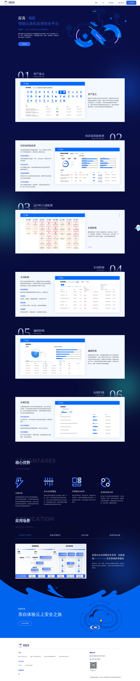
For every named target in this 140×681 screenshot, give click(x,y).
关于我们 (111, 3)
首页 (96, 3)
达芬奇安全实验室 (29, 665)
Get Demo (121, 3)
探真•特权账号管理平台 (64, 656)
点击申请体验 (25, 623)
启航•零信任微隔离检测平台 (50, 656)
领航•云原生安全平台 (22, 656)
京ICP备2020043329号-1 (115, 677)
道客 (19, 674)
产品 (103, 3)
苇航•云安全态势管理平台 (35, 656)
